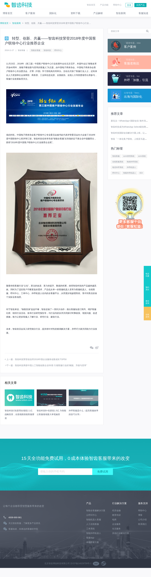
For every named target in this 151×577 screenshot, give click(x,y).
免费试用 (102, 471)
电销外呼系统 (132, 162)
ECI (141, 173)
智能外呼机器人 (129, 173)
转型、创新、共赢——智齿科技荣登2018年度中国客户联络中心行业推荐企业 (59, 23)
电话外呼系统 (117, 167)
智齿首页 (91, 5)
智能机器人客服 (93, 519)
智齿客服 (116, 156)
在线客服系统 (117, 162)
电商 (114, 519)
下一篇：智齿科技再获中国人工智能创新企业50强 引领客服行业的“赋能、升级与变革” (46, 365)
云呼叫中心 (91, 515)
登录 (129, 5)
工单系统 (90, 528)
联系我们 (142, 524)
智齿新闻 (16, 23)
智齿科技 (47, 50)
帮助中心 (117, 5)
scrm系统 (142, 156)
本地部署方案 (92, 542)
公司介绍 (142, 519)
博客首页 (4, 23)
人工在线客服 (92, 524)
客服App (90, 537)
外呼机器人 (131, 167)
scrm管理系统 (128, 156)
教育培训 (116, 515)
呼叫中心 (58, 50)
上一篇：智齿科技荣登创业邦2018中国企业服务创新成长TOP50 (36, 359)
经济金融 (116, 510)
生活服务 (116, 528)
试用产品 (140, 5)
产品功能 (104, 5)
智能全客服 (35, 50)
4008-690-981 (15, 517)
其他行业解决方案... (121, 533)
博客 (140, 515)
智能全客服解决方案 (95, 510)
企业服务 (116, 524)
